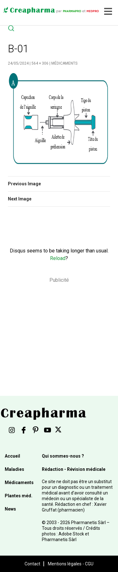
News (10, 508)
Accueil (12, 456)
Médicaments (64, 63)
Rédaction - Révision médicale (73, 469)
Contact (32, 563)
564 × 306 (39, 63)
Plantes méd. (18, 495)
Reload (57, 258)
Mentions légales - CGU (70, 563)
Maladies (14, 469)
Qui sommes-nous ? (63, 456)
